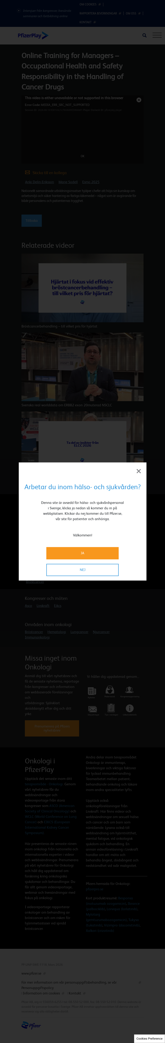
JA (82, 553)
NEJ (82, 570)
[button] (126, 513)
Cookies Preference (150, 1038)
